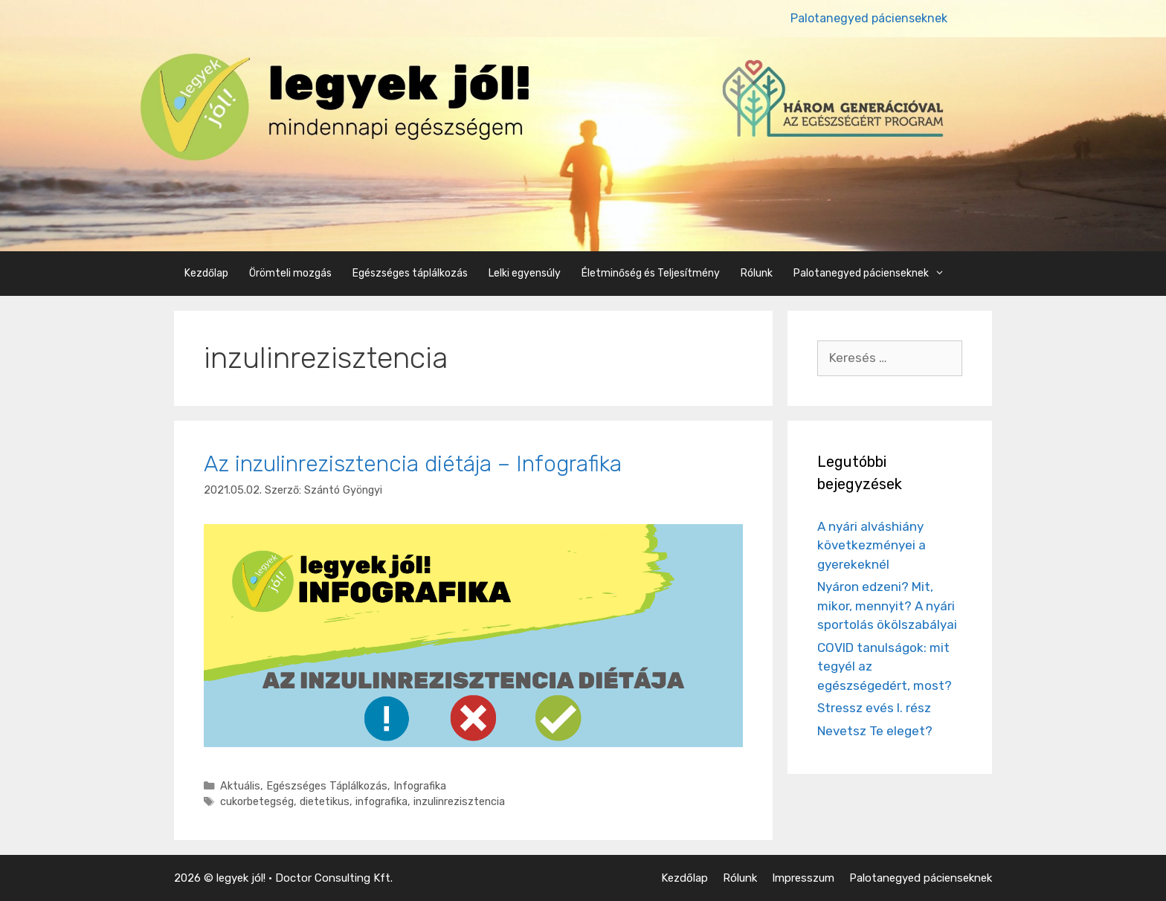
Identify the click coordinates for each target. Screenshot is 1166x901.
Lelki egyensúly (525, 273)
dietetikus (325, 801)
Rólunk (757, 273)
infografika (381, 801)
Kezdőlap (206, 273)
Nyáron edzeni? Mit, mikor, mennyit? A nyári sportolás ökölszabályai (887, 605)
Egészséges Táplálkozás (326, 785)
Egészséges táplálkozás (410, 273)
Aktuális (240, 785)
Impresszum (803, 878)
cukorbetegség (257, 801)
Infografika (419, 785)
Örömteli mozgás (290, 273)
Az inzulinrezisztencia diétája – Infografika (413, 463)
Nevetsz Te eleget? (875, 730)
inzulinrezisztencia (459, 801)
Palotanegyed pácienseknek (868, 18)
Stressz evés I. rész (874, 707)
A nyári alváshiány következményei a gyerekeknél (871, 545)
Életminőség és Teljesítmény (651, 273)
